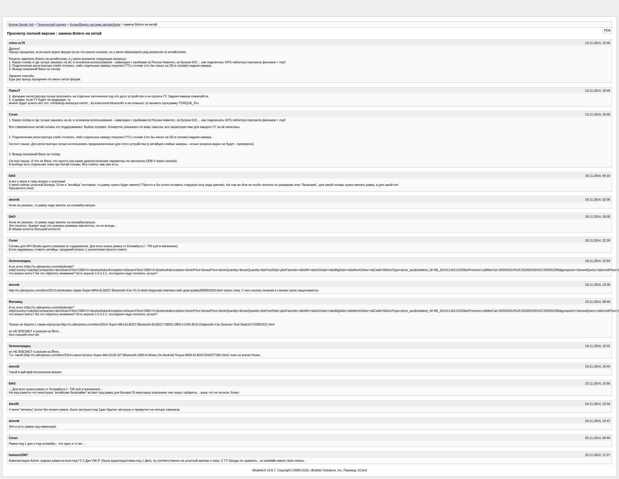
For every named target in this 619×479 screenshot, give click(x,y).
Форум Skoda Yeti (21, 24)
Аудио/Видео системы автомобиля (95, 24)
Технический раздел (51, 24)
